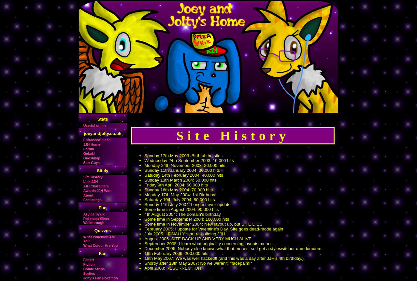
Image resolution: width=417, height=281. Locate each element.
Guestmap (91, 158)
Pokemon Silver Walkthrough (96, 221)
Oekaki (89, 153)
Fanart (88, 260)
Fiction (89, 264)
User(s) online (95, 125)
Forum (88, 149)
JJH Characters (96, 186)
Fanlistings (92, 200)
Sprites (89, 273)
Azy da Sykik (94, 214)
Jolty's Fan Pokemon (100, 278)
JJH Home (91, 144)
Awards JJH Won (97, 191)
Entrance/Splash (97, 140)
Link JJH (90, 182)
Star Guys (91, 163)
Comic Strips (94, 269)
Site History (93, 177)
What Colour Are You (100, 245)
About (88, 195)
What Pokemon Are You (99, 239)
